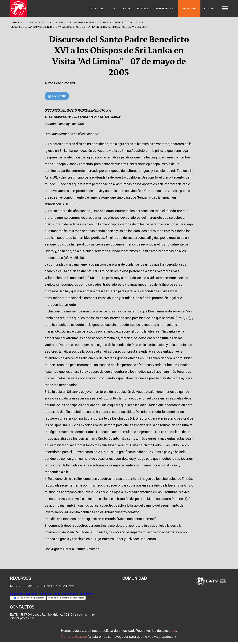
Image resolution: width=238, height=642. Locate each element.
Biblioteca (36, 22)
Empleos (32, 586)
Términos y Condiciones (79, 594)
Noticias (142, 8)
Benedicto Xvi (123, 22)
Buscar (209, 8)
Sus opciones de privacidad (28, 598)
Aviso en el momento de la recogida (66, 598)
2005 (138, 22)
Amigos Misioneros (59, 586)
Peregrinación (165, 8)
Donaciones (189, 8)
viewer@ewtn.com (23, 618)
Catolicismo (96, 8)
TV (113, 8)
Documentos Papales (80, 22)
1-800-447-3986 (85, 614)
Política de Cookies (50, 594)
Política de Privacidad (24, 594)
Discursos (104, 22)
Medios (15, 586)
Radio (126, 8)
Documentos (55, 22)
